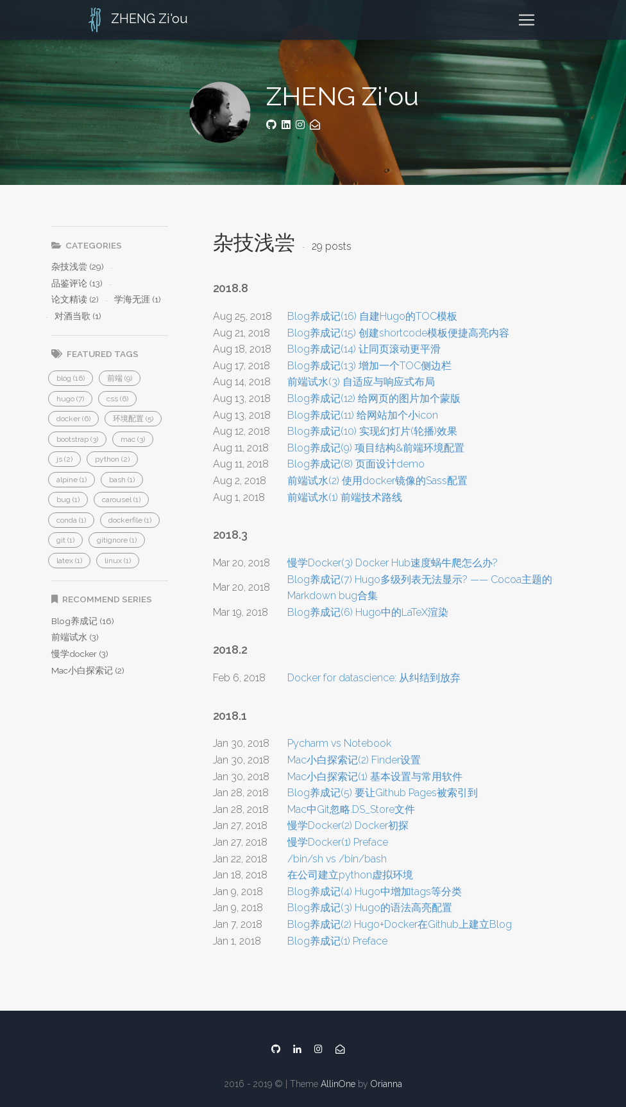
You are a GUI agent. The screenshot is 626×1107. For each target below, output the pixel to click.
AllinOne (338, 1084)
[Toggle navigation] (526, 20)
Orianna (386, 1084)
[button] (70, 378)
